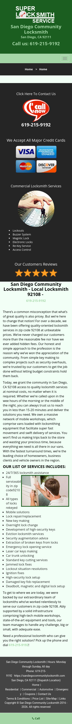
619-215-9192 (45, 43)
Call (36, 718)
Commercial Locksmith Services (36, 186)
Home (29, 69)
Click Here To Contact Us (36, 93)
